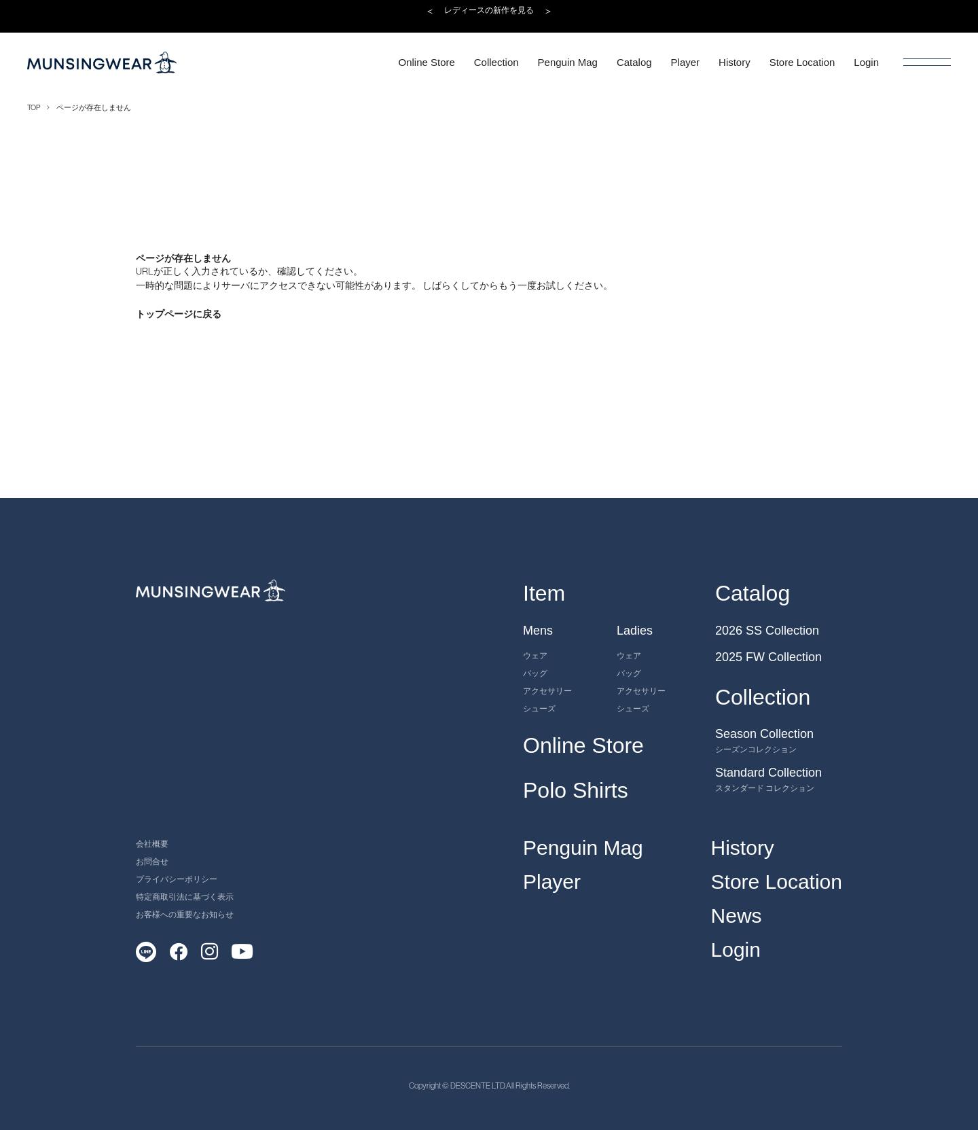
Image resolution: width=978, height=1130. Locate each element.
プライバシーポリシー (176, 879)
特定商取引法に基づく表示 (185, 896)
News (736, 915)
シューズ (539, 708)
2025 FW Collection (768, 657)
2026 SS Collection (767, 630)
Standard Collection (768, 772)
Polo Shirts (575, 790)
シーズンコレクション (756, 749)
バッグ (535, 673)
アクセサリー (547, 691)
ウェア (535, 655)
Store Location (776, 881)
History (742, 847)
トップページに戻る (178, 314)
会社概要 (152, 843)
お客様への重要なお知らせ (185, 914)
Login (736, 949)
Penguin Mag (583, 847)
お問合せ (152, 861)
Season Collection (764, 734)
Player (552, 881)
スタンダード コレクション (764, 788)
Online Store (583, 745)
